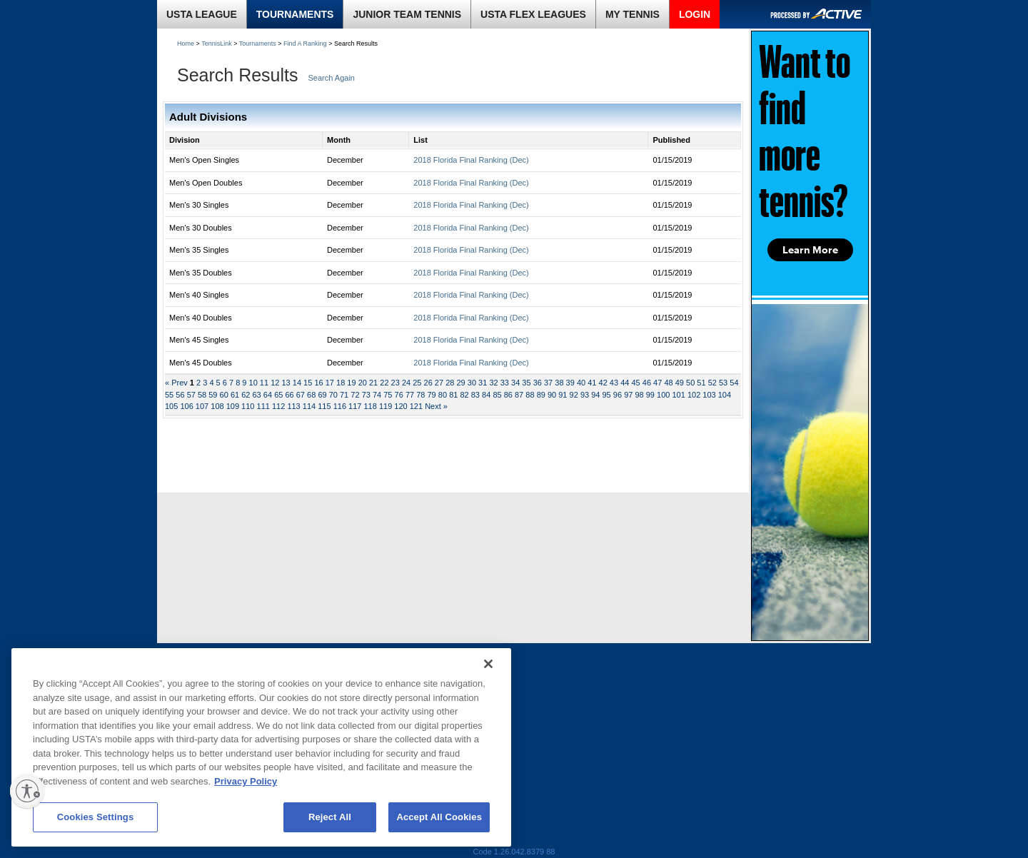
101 (678, 394)
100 (663, 394)
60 (224, 394)
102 (693, 394)
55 (169, 394)
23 (395, 382)
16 (318, 382)
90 (552, 394)
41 (592, 382)
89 (541, 394)
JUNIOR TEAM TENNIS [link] (407, 14)
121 (416, 406)
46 (646, 382)
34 (515, 382)
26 (428, 382)
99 (650, 394)
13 (285, 382)
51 (701, 382)
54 (734, 382)
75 (387, 394)
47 (657, 382)
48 (668, 382)
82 (464, 394)
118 (369, 406)
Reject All (329, 817)
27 (439, 382)
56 (180, 394)
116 (339, 406)
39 (570, 382)
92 (574, 394)
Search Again (331, 78)
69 (322, 394)
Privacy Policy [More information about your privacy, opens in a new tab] (245, 781)
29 (460, 382)
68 (311, 394)
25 (417, 382)
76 (399, 394)
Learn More (810, 249)
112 (278, 406)
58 (202, 394)
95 (607, 394)
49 (679, 382)
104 (724, 394)
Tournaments (257, 43)
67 (300, 394)
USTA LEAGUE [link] (201, 14)
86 (508, 394)
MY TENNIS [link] (632, 14)
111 (263, 406)
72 (355, 394)
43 (614, 382)
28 (449, 382)
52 (712, 382)
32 (493, 382)
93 (584, 394)
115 (324, 406)
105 (171, 406)
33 (504, 382)
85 (497, 394)
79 (432, 394)
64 (267, 394)
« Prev (177, 382)
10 (253, 382)
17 (330, 382)
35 (526, 382)
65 (278, 394)
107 (202, 406)
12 (275, 382)
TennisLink (216, 43)
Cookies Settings (95, 817)
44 (624, 382)
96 (617, 394)
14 (297, 382)
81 (453, 394)
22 (384, 382)
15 (307, 382)
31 (482, 382)
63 (257, 394)
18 (340, 382)
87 (519, 394)
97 (628, 394)
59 (212, 394)
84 (486, 394)
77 (409, 394)
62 (245, 394)
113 (293, 406)
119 (385, 406)
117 (354, 406)
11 (264, 382)
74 (377, 394)
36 (537, 382)
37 (548, 382)
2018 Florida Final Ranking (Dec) (470, 160)
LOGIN (694, 14)
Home (185, 43)
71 (344, 394)
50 (690, 382)
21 (373, 382)
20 (362, 382)
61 (235, 394)
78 (420, 394)
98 (639, 394)
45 (635, 382)
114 (309, 406)
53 (723, 382)
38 (559, 382)
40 (581, 382)
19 (351, 382)
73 (366, 394)
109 (232, 406)
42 (603, 382)
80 (442, 394)
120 (400, 406)
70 (333, 394)
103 (708, 394)
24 (406, 382)
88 (529, 394)
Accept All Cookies (439, 817)
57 (191, 394)
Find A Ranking (305, 43)
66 (289, 394)
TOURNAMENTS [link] (295, 14)
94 (595, 394)
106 (186, 406)
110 (247, 406)
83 (475, 394)
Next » (436, 406)
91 (562, 394)
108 (217, 406)
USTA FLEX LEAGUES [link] (533, 14)
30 (472, 382)
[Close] (488, 664)
